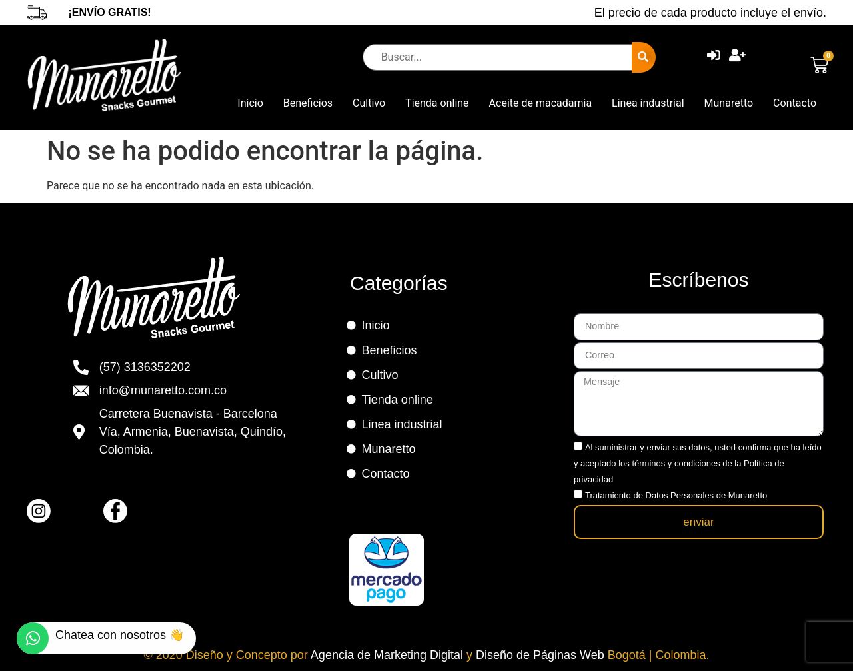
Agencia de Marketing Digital (388, 655)
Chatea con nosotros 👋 (119, 635)
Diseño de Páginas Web (542, 655)
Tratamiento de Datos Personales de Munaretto (676, 490)
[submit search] (644, 57)
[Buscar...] (501, 57)
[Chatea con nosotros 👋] (33, 638)
